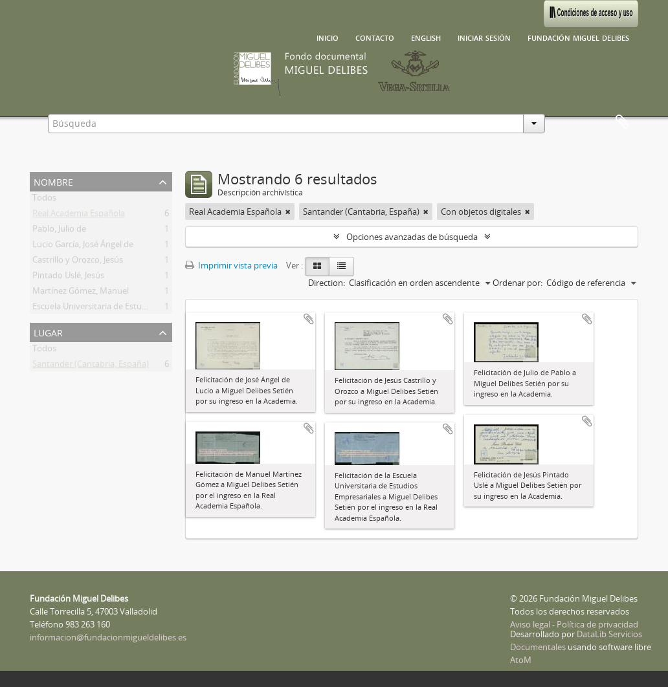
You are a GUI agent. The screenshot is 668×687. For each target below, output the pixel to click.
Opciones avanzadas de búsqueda (412, 237)
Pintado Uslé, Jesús (68, 277)
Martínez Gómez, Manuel (80, 293)
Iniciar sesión (484, 37)
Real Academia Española (78, 215)
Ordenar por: (517, 283)
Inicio (328, 37)
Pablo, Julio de (59, 231)
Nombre (53, 181)
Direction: (326, 283)
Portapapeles (622, 122)
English (426, 37)
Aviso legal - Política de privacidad (574, 624)
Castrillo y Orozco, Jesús (77, 262)
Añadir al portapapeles (308, 318)
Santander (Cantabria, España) (90, 366)
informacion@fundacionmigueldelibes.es (108, 637)
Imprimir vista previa (231, 265)
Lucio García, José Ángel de (82, 246)
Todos (44, 200)
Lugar (48, 331)
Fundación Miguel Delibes (578, 37)
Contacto (374, 37)
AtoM (520, 660)
